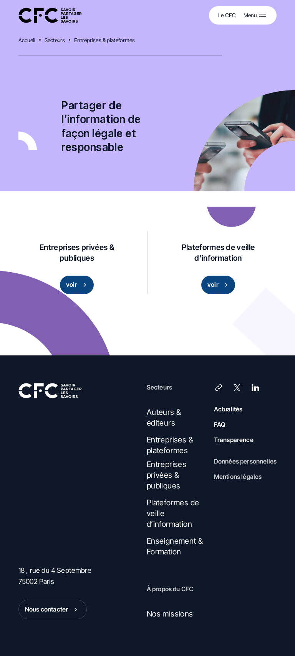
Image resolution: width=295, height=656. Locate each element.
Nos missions (170, 613)
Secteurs (55, 40)
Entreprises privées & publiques (166, 475)
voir (77, 284)
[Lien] (218, 387)
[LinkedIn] (255, 387)
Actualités (228, 409)
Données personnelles (245, 461)
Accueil (26, 40)
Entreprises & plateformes (104, 40)
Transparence (234, 440)
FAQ (219, 424)
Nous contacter (52, 609)
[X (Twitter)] (237, 387)
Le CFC (227, 15)
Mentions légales (238, 476)
